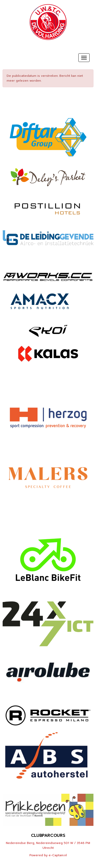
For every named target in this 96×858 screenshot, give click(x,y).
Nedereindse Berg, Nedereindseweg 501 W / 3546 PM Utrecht (48, 845)
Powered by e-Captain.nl (48, 855)
